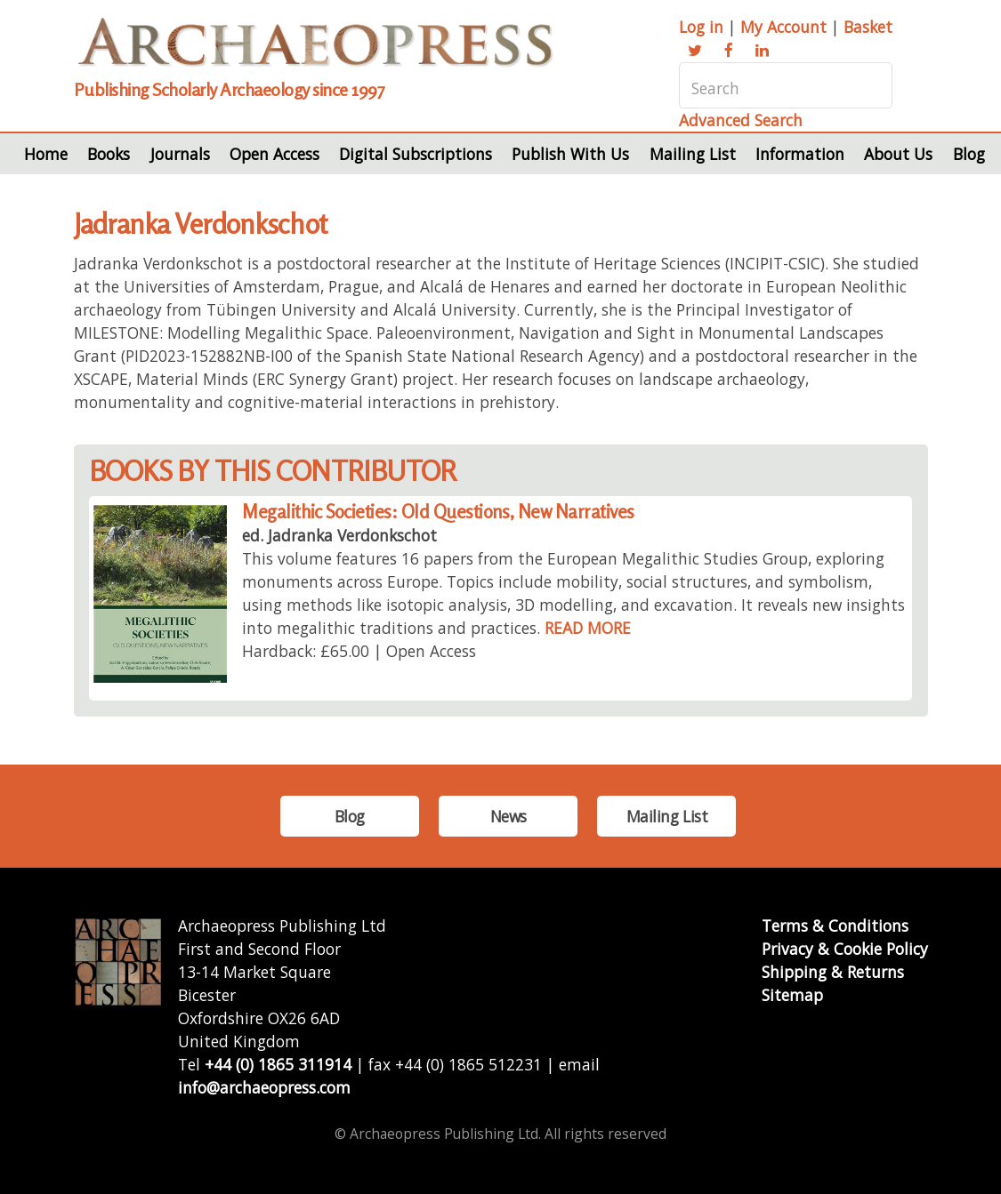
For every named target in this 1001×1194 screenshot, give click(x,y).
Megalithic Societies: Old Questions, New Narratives (438, 512)
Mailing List (693, 153)
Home (46, 153)
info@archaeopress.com (264, 1087)
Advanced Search (741, 120)
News (508, 816)
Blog (969, 153)
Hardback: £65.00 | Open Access (359, 650)
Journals (180, 153)
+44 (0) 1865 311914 (278, 1064)
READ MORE (588, 627)
